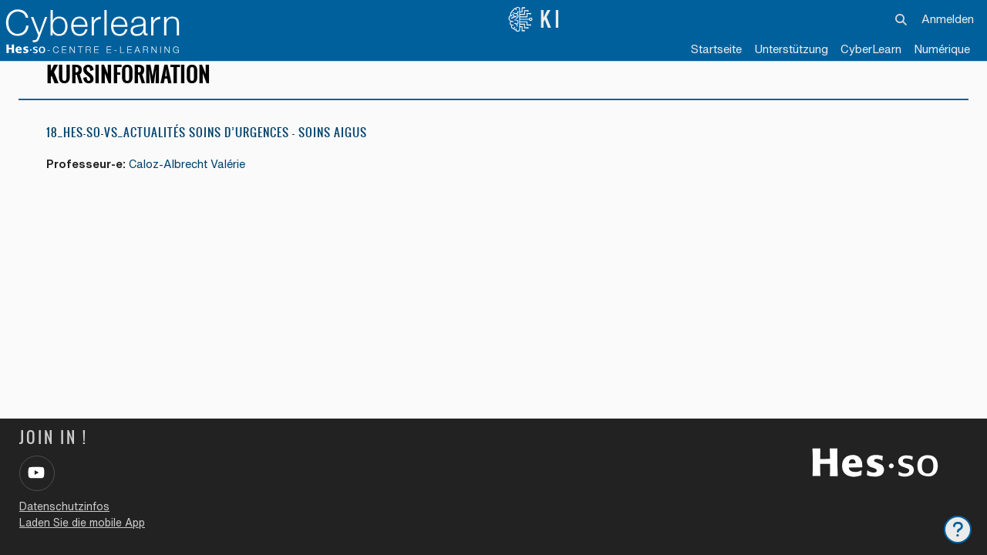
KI (535, 19)
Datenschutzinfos (64, 506)
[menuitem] (871, 50)
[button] (901, 19)
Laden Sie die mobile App (82, 522)
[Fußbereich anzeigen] (958, 529)
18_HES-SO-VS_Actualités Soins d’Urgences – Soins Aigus (206, 146)
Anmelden (947, 19)
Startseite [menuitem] (716, 49)
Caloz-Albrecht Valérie (189, 177)
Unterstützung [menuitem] (791, 49)
